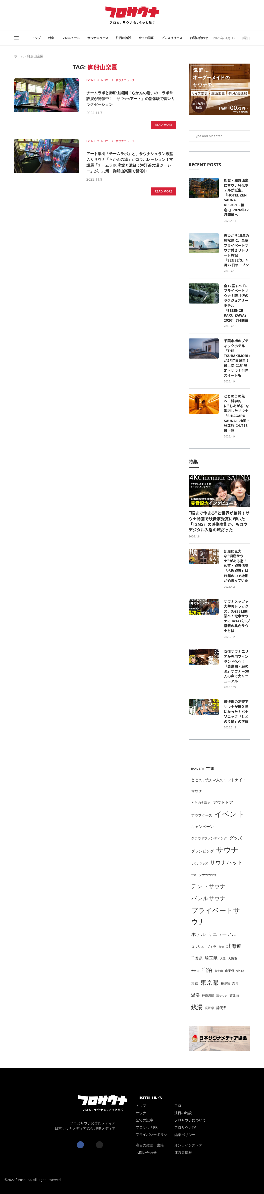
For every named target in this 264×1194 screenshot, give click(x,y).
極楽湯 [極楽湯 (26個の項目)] (225, 983)
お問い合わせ (199, 38)
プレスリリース (171, 38)
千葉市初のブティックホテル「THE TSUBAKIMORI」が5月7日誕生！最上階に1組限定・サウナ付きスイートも (237, 358)
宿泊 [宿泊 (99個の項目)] (207, 969)
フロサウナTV (185, 1127)
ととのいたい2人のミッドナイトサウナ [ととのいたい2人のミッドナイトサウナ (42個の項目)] (218, 785)
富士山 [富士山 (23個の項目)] (219, 971)
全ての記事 (146, 38)
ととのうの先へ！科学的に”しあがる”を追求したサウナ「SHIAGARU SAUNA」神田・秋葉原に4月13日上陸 (237, 413)
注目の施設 (123, 38)
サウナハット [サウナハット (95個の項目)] (226, 862)
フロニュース (71, 38)
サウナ (141, 1113)
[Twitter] (17, 15)
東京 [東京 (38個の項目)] (194, 983)
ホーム (19, 56)
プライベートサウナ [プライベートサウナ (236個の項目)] (215, 916)
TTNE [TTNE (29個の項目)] (210, 768)
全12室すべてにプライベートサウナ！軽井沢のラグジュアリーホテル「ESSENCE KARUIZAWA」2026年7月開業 (236, 303)
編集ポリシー (184, 1134)
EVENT (91, 80)
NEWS (107, 80)
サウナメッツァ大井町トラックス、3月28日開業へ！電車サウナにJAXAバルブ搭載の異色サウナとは (237, 616)
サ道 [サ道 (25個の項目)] (194, 875)
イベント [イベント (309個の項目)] (230, 814)
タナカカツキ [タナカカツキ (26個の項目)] (208, 875)
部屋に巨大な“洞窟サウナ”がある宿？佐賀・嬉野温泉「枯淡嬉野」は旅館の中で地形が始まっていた (236, 566)
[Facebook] (14, 15)
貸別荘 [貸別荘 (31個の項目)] (234, 995)
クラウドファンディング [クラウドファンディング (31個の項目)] (209, 838)
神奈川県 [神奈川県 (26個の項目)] (208, 995)
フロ (177, 1105)
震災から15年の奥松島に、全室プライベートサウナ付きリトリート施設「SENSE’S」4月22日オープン (236, 250)
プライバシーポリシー (151, 1136)
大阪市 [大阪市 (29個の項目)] (232, 958)
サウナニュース (98, 38)
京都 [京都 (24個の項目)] (221, 947)
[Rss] (23, 15)
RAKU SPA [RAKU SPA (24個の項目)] (197, 768)
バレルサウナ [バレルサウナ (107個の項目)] (208, 898)
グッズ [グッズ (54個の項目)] (235, 838)
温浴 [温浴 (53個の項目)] (195, 995)
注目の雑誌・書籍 (150, 1145)
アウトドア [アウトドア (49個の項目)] (223, 802)
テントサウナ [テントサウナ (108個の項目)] (208, 886)
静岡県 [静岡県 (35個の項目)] (221, 1007)
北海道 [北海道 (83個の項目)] (233, 945)
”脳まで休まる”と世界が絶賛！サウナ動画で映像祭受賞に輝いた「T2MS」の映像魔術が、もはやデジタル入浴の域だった (219, 521)
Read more (163, 124)
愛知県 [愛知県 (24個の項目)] (240, 971)
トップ (36, 38)
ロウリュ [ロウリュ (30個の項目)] (197, 946)
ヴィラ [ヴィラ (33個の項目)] (211, 946)
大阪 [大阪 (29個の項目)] (223, 958)
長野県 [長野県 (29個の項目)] (209, 1008)
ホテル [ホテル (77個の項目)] (198, 934)
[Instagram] (20, 15)
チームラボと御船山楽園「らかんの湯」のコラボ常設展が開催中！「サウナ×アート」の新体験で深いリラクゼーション (130, 98)
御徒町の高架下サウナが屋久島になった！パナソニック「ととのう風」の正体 (236, 711)
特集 (51, 38)
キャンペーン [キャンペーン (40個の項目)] (202, 826)
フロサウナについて (190, 1120)
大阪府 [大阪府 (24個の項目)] (195, 971)
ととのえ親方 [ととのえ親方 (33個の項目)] (201, 802)
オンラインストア (188, 1145)
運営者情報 (183, 1152)
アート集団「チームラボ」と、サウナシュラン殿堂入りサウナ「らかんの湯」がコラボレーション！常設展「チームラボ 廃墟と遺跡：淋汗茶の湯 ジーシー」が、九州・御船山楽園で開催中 (130, 164)
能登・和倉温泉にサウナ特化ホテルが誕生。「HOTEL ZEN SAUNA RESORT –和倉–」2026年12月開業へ (236, 197)
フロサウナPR (146, 1127)
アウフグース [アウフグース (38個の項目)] (201, 815)
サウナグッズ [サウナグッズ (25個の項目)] (199, 863)
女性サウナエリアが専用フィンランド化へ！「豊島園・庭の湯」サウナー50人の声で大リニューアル (236, 666)
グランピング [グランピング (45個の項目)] (202, 851)
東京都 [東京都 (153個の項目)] (209, 982)
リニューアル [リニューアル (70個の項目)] (222, 934)
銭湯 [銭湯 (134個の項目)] (197, 1007)
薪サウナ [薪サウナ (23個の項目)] (221, 995)
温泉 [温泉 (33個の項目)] (235, 983)
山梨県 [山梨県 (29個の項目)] (229, 971)
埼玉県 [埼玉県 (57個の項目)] (211, 958)
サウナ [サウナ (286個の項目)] (227, 850)
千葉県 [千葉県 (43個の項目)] (196, 958)
